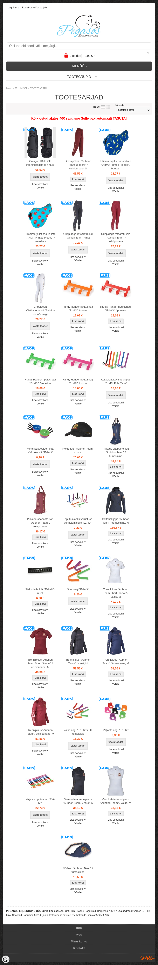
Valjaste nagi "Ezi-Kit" (116, 730)
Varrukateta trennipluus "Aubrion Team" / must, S (78, 801)
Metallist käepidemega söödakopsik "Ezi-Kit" (40, 450)
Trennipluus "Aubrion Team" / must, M (78, 661)
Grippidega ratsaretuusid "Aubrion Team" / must (77, 235)
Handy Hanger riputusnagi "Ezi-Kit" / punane (115, 308)
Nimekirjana (103, 107)
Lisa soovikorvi (40, 184)
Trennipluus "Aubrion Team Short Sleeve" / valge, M (115, 593)
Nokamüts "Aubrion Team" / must (78, 450)
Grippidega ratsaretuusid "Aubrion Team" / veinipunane (115, 237)
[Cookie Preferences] (5, 959)
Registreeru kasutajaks (34, 7)
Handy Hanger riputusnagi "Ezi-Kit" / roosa (78, 381)
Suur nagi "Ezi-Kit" (78, 589)
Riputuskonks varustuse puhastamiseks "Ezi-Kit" (78, 520)
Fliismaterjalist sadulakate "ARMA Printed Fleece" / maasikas (40, 237)
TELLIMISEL (21, 88)
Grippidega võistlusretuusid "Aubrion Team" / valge (40, 310)
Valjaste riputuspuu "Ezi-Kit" (40, 801)
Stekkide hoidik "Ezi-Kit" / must (40, 591)
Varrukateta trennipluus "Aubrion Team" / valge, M (115, 801)
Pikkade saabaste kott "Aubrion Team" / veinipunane (40, 522)
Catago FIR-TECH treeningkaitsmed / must (40, 163)
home (9, 88)
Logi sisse (13, 7)
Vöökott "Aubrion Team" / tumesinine (78, 870)
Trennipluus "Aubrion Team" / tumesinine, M (116, 661)
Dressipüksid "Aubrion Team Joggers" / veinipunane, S (78, 165)
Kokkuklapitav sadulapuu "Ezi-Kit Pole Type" (116, 381)
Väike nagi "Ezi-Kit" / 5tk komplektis (78, 732)
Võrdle (40, 187)
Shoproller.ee (147, 958)
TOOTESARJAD (38, 88)
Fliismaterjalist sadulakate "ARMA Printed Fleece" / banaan (115, 165)
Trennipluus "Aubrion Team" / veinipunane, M (40, 732)
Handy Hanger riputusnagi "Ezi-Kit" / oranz (78, 308)
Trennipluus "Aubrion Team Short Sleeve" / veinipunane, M (40, 663)
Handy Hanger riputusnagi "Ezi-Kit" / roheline (40, 381)
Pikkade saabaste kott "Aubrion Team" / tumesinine (116, 452)
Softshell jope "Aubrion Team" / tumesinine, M (115, 520)
